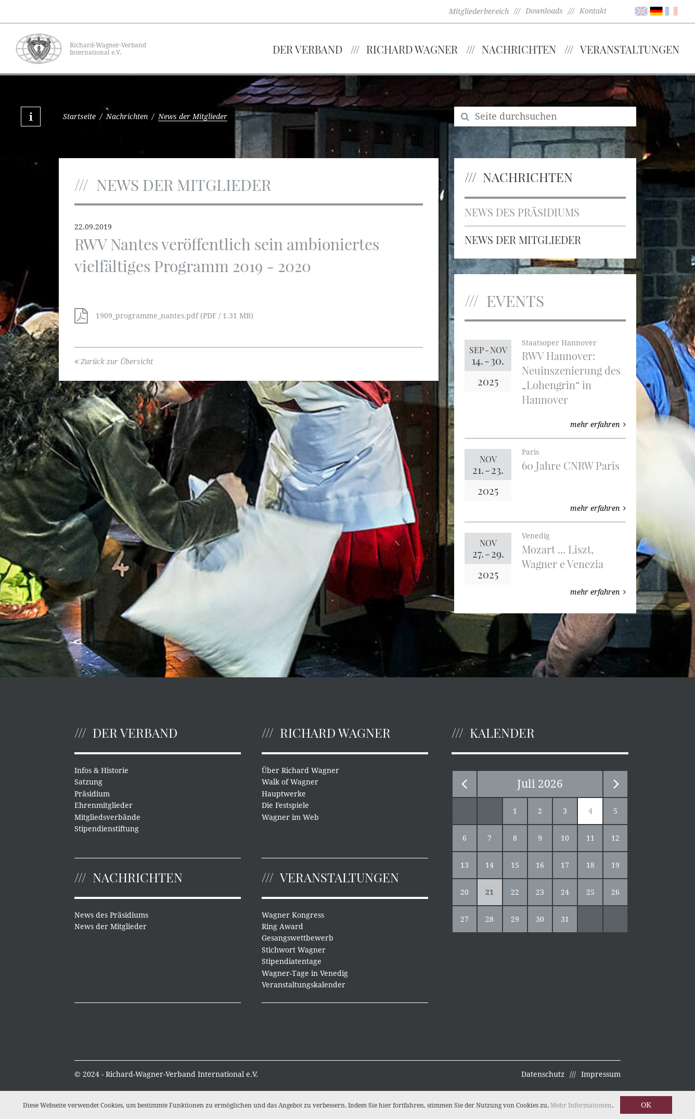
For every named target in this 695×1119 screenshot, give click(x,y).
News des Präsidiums (522, 212)
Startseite (79, 116)
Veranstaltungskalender (303, 985)
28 (489, 919)
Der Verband (307, 49)
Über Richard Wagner (300, 770)
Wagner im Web (290, 817)
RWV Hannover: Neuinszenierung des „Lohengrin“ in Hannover (571, 377)
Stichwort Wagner (294, 950)
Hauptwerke (284, 794)
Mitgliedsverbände (107, 817)
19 (615, 865)
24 (565, 892)
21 (489, 892)
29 (515, 919)
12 (615, 838)
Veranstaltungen (629, 49)
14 (489, 865)
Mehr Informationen (581, 1105)
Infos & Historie (101, 770)
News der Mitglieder (523, 240)
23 (540, 892)
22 (515, 892)
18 (590, 865)
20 (464, 892)
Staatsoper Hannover (559, 343)
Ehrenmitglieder (103, 805)
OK (646, 1105)
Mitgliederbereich (479, 11)
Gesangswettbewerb (297, 938)
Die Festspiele (285, 805)
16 (540, 865)
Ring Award (282, 926)
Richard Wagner (412, 49)
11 (590, 838)
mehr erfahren (598, 424)
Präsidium (92, 794)
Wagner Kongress (293, 915)
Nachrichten (519, 49)
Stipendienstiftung (106, 829)
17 (565, 865)
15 (515, 865)
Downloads (544, 11)
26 (615, 892)
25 (590, 892)
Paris (530, 452)
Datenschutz (542, 1074)
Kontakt (593, 11)
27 (464, 919)
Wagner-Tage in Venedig (305, 973)
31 (565, 919)
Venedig (536, 536)
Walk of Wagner (290, 782)
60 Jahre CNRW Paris (571, 465)
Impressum (601, 1074)
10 (565, 838)
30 (540, 919)
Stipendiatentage (291, 961)
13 (464, 865)
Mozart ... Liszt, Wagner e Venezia (562, 556)
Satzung (88, 782)
